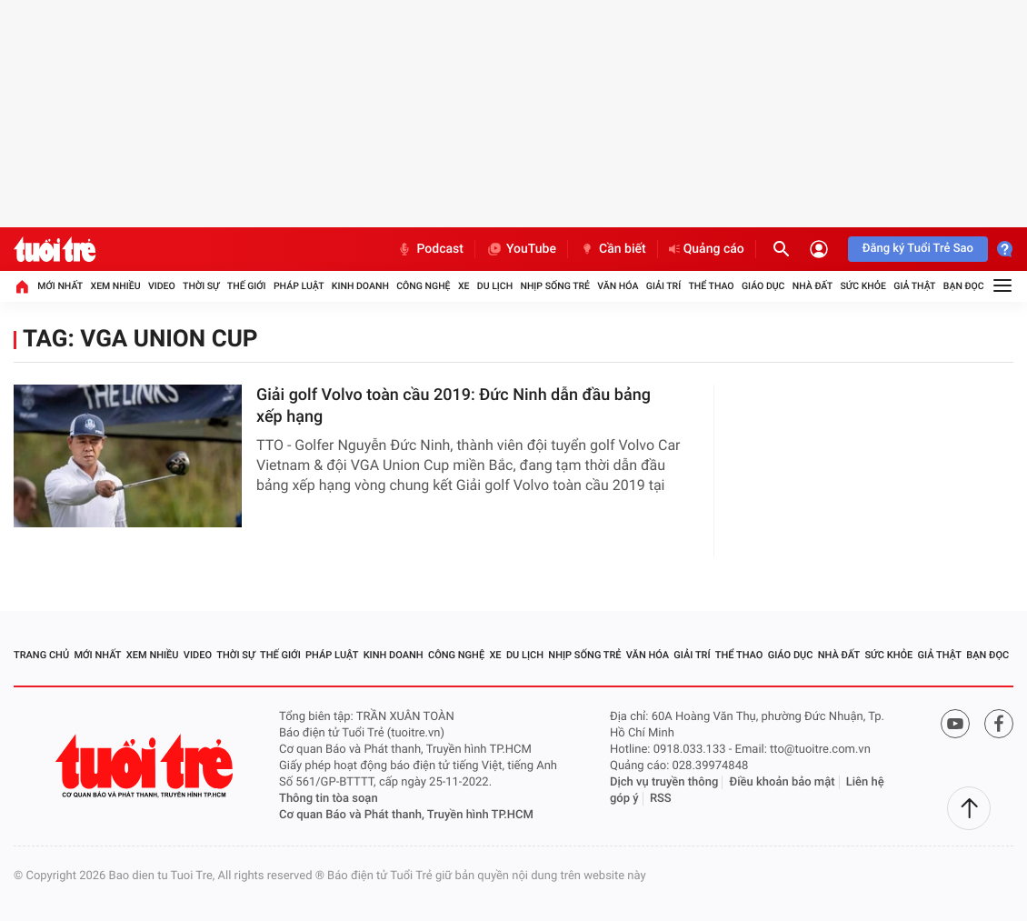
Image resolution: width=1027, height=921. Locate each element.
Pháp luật (299, 286)
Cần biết (612, 249)
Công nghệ (423, 286)
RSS (661, 799)
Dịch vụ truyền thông (664, 782)
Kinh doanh (360, 286)
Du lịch (495, 286)
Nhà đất (813, 286)
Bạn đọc (963, 286)
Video (161, 286)
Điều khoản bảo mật (782, 782)
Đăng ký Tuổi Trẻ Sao (917, 248)
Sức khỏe (862, 286)
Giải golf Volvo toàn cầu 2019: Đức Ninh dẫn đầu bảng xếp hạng (453, 405)
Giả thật (914, 286)
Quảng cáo (706, 249)
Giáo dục (763, 286)
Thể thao (710, 286)
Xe (464, 286)
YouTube (521, 249)
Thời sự (201, 286)
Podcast (430, 249)
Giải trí (663, 286)
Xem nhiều (115, 286)
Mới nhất (60, 286)
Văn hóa (617, 286)
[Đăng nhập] (819, 249)
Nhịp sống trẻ (555, 286)
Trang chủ (41, 655)
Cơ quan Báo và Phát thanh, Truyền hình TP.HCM (406, 815)
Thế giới (246, 286)
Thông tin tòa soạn (328, 799)
